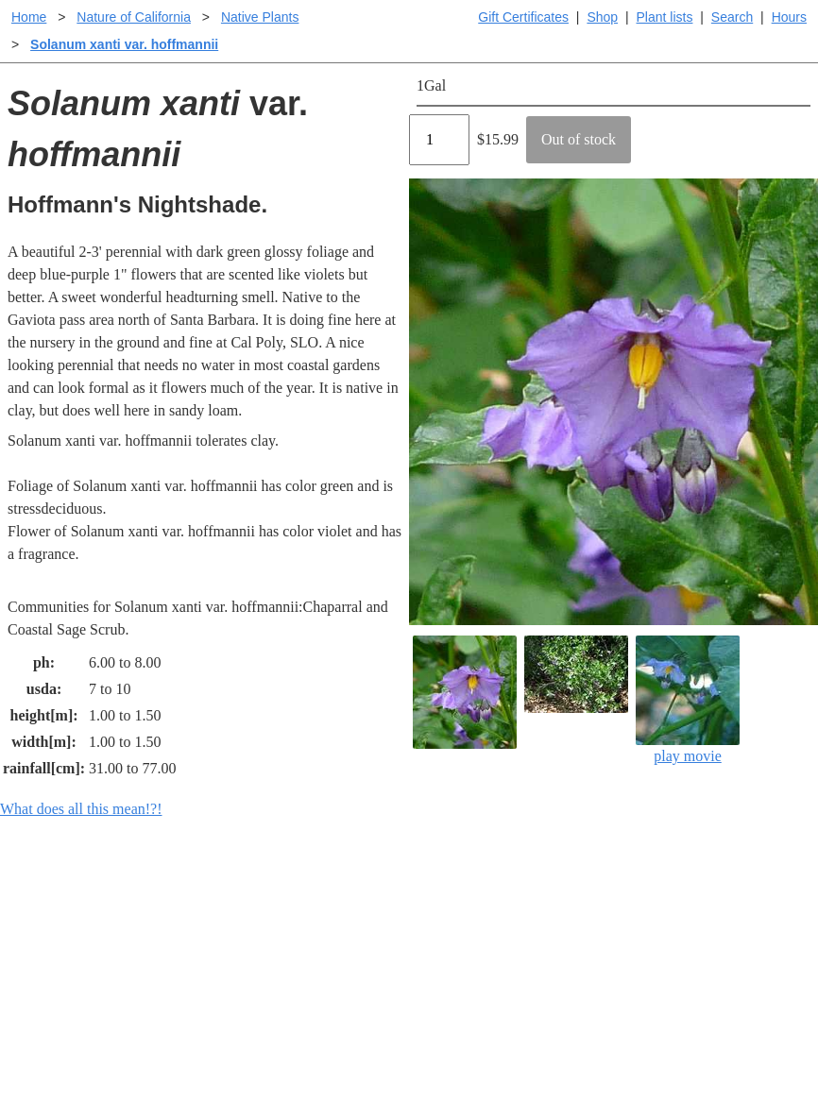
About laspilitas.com (676, 961)
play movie (688, 700)
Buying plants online (475, 931)
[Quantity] (439, 139)
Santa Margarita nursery (686, 931)
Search (732, 17)
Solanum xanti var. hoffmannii (124, 44)
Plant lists (665, 17)
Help (427, 900)
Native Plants (259, 17)
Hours (789, 17)
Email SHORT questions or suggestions (295, 1058)
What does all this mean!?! (81, 809)
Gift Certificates (523, 17)
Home (28, 17)
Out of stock (578, 139)
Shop (602, 17)
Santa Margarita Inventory (694, 900)
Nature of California (134, 17)
